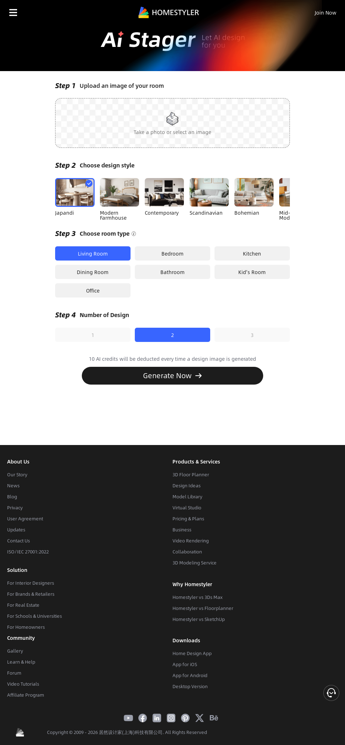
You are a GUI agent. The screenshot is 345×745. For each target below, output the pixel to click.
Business (181, 529)
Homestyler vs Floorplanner (202, 608)
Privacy (15, 507)
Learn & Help (21, 661)
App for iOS (184, 664)
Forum (14, 672)
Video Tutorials (23, 683)
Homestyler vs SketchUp (198, 619)
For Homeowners (26, 627)
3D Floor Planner (190, 474)
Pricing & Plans (188, 518)
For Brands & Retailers (30, 593)
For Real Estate (23, 605)
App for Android (189, 675)
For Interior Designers (30, 582)
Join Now (325, 12)
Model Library (187, 496)
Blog (12, 496)
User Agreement (25, 518)
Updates (16, 529)
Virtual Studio (186, 507)
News (13, 485)
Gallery (15, 650)
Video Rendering (190, 540)
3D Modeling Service (194, 562)
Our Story (17, 474)
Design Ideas (186, 485)
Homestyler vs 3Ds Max (197, 597)
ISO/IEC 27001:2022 (28, 551)
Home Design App (192, 653)
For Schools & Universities (34, 616)
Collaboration (187, 551)
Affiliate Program (25, 694)
